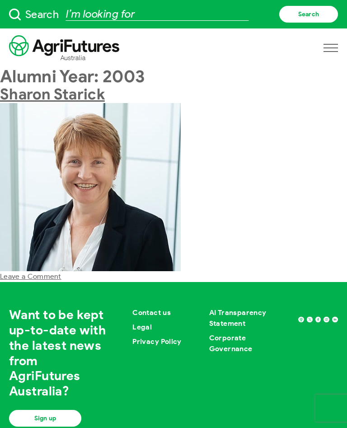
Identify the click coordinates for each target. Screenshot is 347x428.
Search (308, 14)
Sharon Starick (52, 94)
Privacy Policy (157, 341)
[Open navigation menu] (331, 48)
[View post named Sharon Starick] (90, 186)
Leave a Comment (30, 276)
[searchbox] (173, 14)
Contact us (151, 312)
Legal (142, 327)
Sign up (45, 418)
